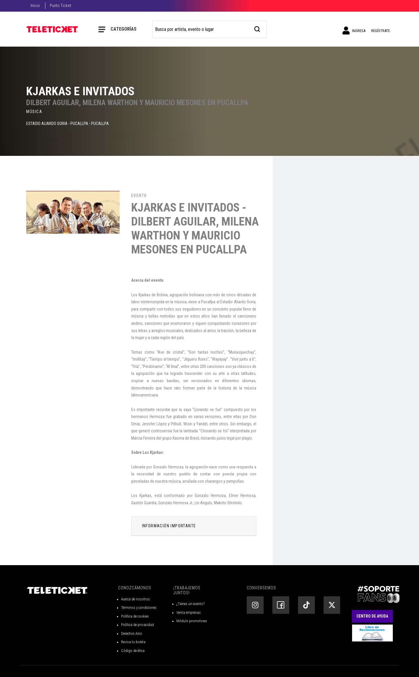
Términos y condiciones (139, 607)
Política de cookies (135, 616)
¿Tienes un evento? (190, 604)
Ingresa (353, 31)
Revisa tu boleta (133, 642)
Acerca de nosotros (135, 599)
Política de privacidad (137, 625)
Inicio (35, 5)
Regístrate (380, 31)
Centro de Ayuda (372, 616)
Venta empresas (188, 612)
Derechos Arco (131, 633)
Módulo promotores (191, 621)
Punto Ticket (60, 5)
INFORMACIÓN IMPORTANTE (169, 525)
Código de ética (133, 650)
